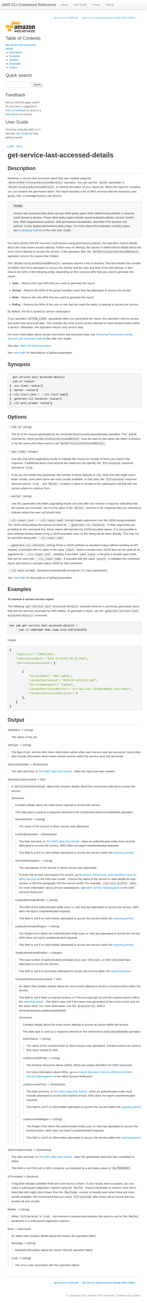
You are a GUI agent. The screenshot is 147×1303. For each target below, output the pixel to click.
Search (37, 84)
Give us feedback (16, 110)
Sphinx (137, 1295)
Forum (96, 4)
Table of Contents (23, 38)
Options (13, 59)
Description (16, 52)
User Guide (80, 4)
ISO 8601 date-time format (55, 771)
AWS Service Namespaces (103, 887)
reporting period (123, 852)
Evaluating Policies (30, 230)
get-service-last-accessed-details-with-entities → (110, 17)
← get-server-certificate (64, 17)
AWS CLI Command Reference (29, 5)
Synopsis (14, 56)
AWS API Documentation (35, 345)
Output (13, 67)
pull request (12, 114)
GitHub (110, 4)
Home (64, 4)
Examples (15, 63)
